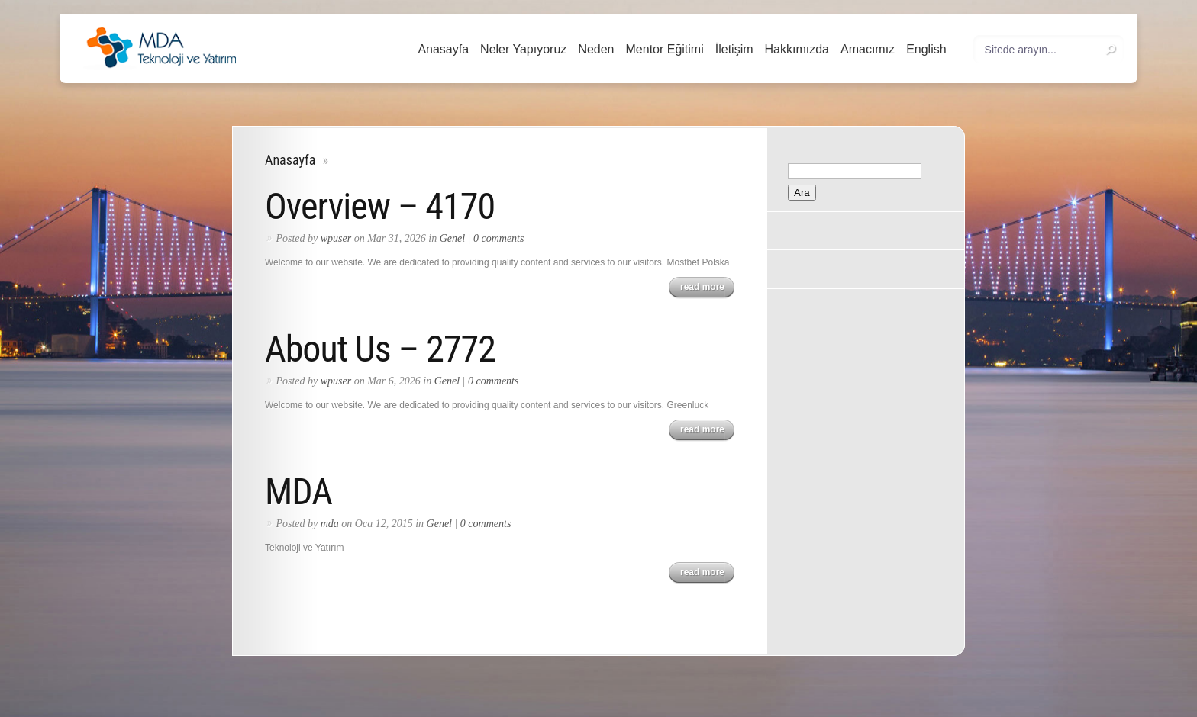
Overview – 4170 (380, 206)
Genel (452, 238)
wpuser (336, 238)
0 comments (498, 238)
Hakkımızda (797, 49)
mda (330, 523)
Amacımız (867, 49)
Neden (596, 49)
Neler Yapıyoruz (523, 49)
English (926, 49)
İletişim (734, 49)
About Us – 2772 (380, 349)
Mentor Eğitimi (665, 49)
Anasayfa (443, 49)
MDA (298, 491)
